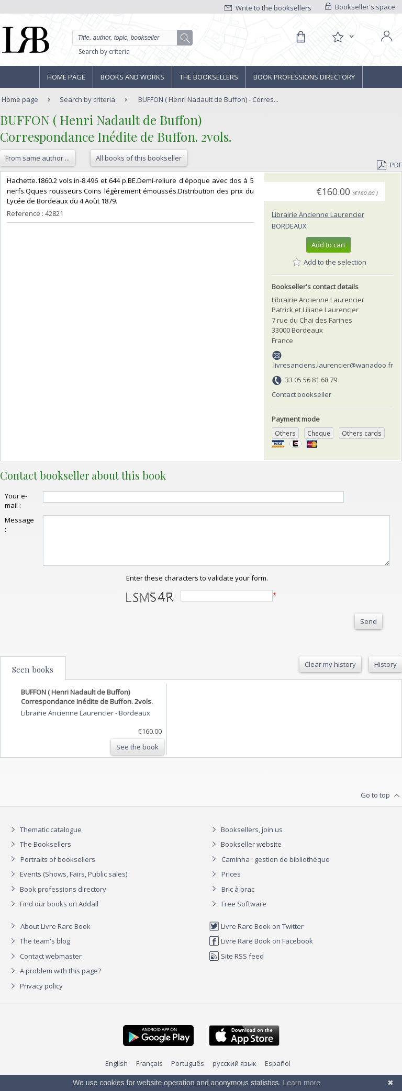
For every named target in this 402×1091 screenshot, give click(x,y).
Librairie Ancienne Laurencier (318, 214)
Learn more (301, 1082)
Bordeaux (289, 226)
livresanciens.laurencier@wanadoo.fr (333, 365)
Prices (231, 883)
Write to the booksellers (268, 8)
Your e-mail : (16, 500)
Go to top (381, 805)
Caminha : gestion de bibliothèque (275, 868)
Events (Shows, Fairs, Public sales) (67, 883)
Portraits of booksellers (57, 868)
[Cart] (300, 37)
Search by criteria (104, 51)
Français (149, 1072)
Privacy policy (35, 995)
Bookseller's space (360, 7)
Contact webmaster (45, 965)
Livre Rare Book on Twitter (256, 935)
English (116, 1072)
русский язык (234, 1072)
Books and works (132, 77)
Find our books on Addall (53, 913)
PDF (389, 164)
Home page (66, 77)
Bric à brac (237, 898)
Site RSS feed (236, 965)
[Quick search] (132, 38)
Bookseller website (245, 853)
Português (187, 1072)
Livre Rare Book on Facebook (261, 950)
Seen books (32, 679)
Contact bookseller (301, 394)
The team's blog (39, 950)
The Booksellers (209, 77)
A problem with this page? (54, 980)
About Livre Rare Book (55, 935)
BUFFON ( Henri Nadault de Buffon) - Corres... (208, 99)
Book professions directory (304, 77)
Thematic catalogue (45, 839)
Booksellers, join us (246, 839)
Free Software (243, 913)
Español (278, 1072)
